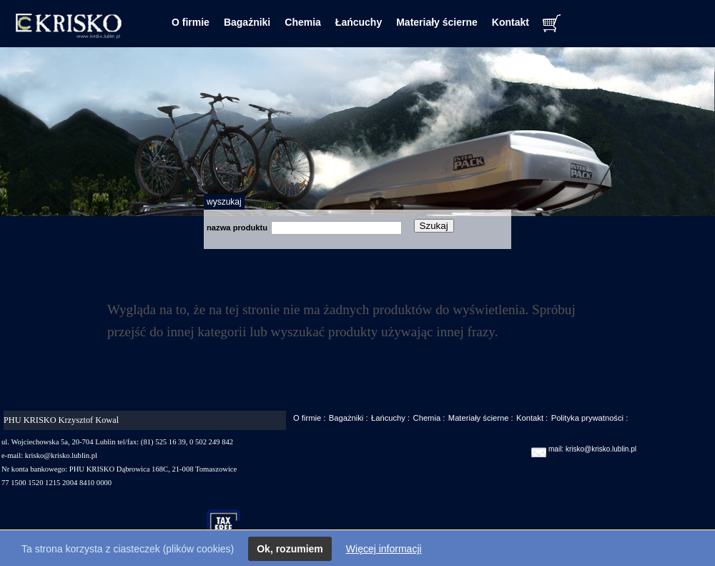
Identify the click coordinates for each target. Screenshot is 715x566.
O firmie (190, 22)
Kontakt (510, 22)
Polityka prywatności (587, 418)
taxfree (230, 526)
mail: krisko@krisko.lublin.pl (592, 449)
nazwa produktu (237, 227)
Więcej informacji (384, 549)
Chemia (303, 22)
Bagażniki (247, 22)
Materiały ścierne (437, 22)
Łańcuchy (358, 22)
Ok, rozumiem (290, 549)
